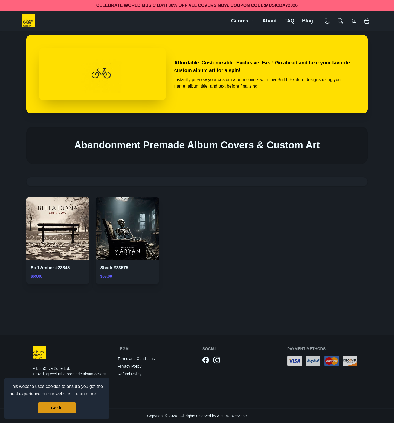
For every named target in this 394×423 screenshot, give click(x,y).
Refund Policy (129, 374)
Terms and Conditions (136, 358)
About (269, 21)
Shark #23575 (114, 267)
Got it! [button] (57, 408)
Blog (307, 21)
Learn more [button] (85, 393)
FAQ (289, 21)
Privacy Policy (129, 366)
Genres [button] (243, 21)
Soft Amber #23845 (50, 267)
